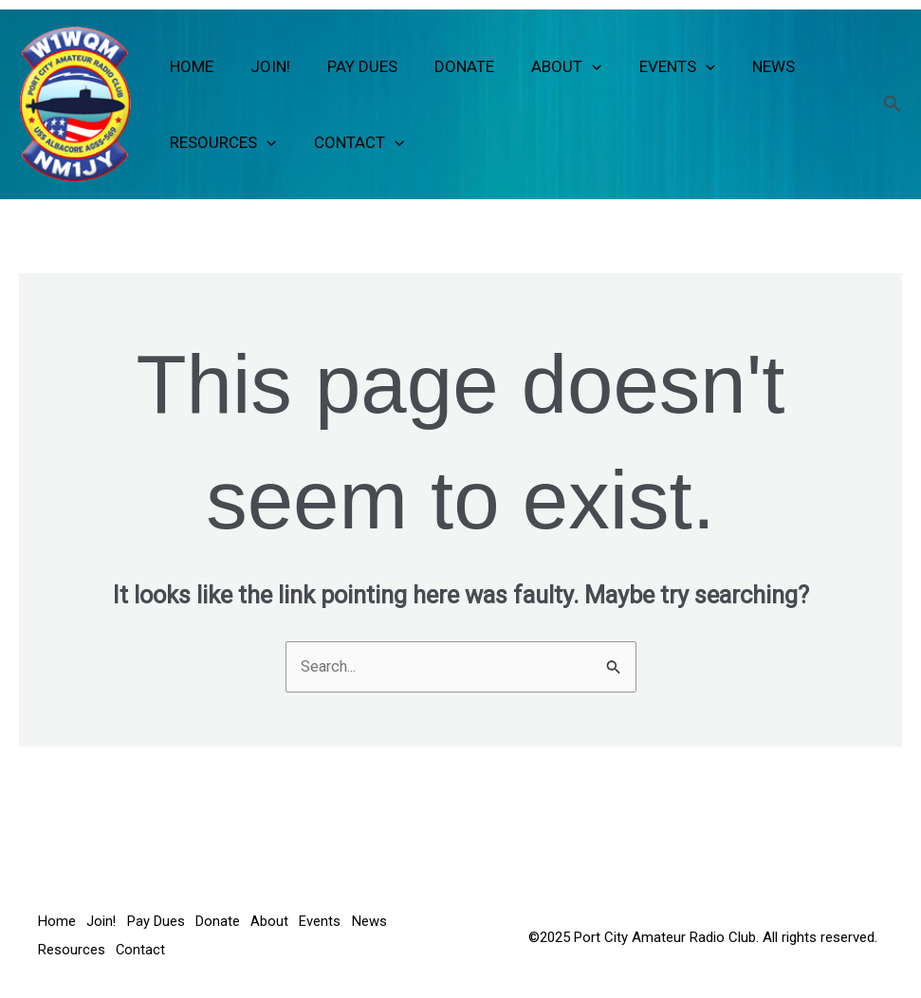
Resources (221, 142)
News (742, 66)
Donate (448, 66)
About (545, 66)
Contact (351, 142)
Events (651, 66)
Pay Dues (351, 66)
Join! (264, 66)
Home (190, 66)
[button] (571, 66)
